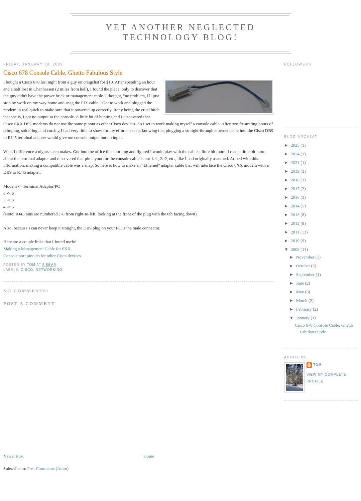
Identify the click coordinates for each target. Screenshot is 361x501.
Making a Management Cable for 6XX (37, 248)
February (304, 309)
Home (148, 456)
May (300, 291)
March (302, 300)
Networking (49, 270)
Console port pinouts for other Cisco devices (42, 255)
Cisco (27, 270)
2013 (295, 214)
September (306, 274)
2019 (295, 171)
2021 (295, 162)
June (300, 283)
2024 (295, 153)
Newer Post (13, 456)
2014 (295, 205)
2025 (295, 145)
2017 (295, 188)
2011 (295, 231)
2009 (295, 249)
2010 (295, 240)
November (306, 257)
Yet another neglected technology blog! (180, 32)
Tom (317, 365)
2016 (295, 197)
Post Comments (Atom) (48, 468)
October (303, 265)
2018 (295, 179)
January (303, 317)
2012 (295, 223)
